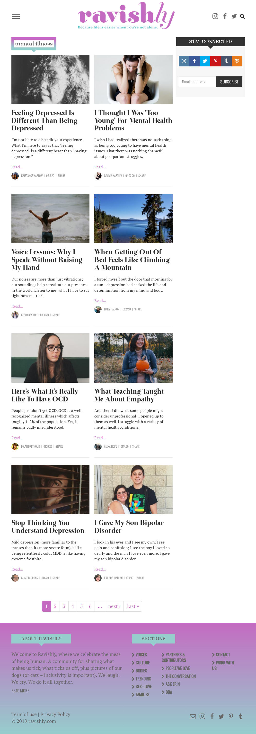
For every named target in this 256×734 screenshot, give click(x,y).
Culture (143, 663)
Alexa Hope (110, 446)
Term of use (24, 714)
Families (142, 695)
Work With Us (223, 665)
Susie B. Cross (29, 578)
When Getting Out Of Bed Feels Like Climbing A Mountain (132, 260)
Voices (141, 655)
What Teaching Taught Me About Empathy (129, 395)
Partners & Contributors (174, 657)
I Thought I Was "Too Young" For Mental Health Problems (133, 121)
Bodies (141, 671)
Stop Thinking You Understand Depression (48, 526)
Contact (223, 655)
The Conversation (181, 676)
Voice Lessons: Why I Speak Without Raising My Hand (46, 260)
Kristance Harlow (32, 176)
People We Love (178, 668)
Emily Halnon (111, 309)
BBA (169, 692)
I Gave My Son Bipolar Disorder (129, 526)
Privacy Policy (55, 714)
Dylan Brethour (30, 446)
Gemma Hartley (113, 176)
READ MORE (20, 691)
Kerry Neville (28, 315)
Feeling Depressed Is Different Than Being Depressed (44, 121)
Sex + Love (144, 686)
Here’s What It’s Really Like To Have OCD (44, 395)
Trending (143, 679)
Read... (17, 167)
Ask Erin (173, 684)
